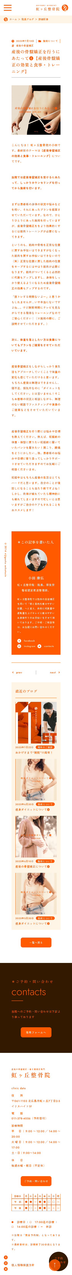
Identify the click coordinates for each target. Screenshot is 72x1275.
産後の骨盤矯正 (25, 45)
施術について (50, 41)
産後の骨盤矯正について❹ (32, 867)
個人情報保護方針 (23, 1265)
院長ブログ (28, 19)
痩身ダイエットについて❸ (32, 924)
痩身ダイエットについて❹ (32, 810)
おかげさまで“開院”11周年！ (34, 753)
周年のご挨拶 (45, 747)
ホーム (13, 19)
